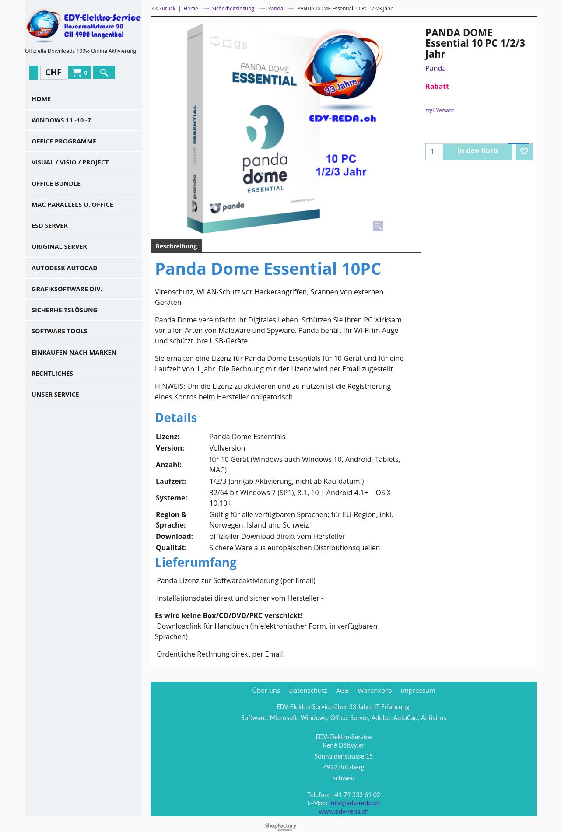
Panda (435, 68)
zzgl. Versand (440, 110)
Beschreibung (176, 246)
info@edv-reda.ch (354, 801)
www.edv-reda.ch (343, 809)
